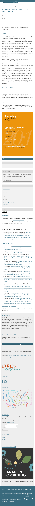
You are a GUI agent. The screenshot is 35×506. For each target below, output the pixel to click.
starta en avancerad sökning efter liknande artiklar (20, 309)
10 (6, 306)
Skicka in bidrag (17, 344)
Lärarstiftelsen (10, 493)
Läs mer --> (9, 338)
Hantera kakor (11, 501)
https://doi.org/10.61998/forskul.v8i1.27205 (13, 23)
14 (11, 306)
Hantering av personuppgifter (14, 499)
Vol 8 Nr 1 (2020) (10, 6)
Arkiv (5, 6)
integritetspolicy (10, 422)
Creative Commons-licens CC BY (18, 220)
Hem (2, 6)
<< (2, 306)
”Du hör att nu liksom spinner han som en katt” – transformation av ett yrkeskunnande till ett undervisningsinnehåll (17, 234)
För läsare (3, 437)
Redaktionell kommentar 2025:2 (20, 251)
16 (13, 306)
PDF (5, 159)
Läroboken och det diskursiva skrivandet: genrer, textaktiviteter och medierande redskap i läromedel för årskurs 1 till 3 (18, 278)
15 (12, 306)
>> (15, 306)
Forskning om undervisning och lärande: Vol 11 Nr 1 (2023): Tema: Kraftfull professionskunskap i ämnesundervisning (17, 237)
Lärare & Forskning (6, 482)
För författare (4, 439)
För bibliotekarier (4, 441)
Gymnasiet (5, 204)
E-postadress (4, 424)
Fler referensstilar (7, 180)
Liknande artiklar (7, 243)
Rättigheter (4, 501)
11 (7, 306)
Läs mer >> (4, 329)
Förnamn (3, 426)
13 (9, 306)
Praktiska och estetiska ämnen (9, 203)
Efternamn (3, 427)
